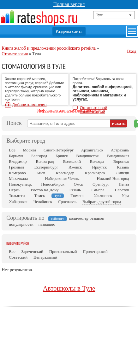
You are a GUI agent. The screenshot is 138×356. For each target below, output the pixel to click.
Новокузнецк (20, 184)
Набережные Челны (62, 178)
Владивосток (87, 155)
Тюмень (77, 195)
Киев (40, 172)
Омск (78, 184)
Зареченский (32, 251)
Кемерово (17, 172)
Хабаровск (18, 201)
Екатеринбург (46, 167)
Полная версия (69, 4)
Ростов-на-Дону (45, 189)
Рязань (75, 189)
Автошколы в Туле (69, 288)
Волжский (72, 161)
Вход (131, 51)
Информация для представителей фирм (68, 110)
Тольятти (17, 195)
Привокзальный (63, 251)
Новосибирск (52, 184)
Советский (18, 257)
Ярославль (67, 201)
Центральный (45, 257)
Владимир (18, 161)
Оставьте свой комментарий (93, 108)
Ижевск (75, 167)
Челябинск (42, 201)
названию (47, 224)
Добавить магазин (29, 104)
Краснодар (65, 172)
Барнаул (16, 155)
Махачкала (18, 178)
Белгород (39, 155)
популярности (21, 224)
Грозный (16, 167)
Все (12, 150)
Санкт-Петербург (59, 150)
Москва (29, 150)
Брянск (62, 155)
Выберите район (17, 243)
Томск (39, 195)
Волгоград (45, 161)
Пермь (14, 189)
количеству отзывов (86, 218)
